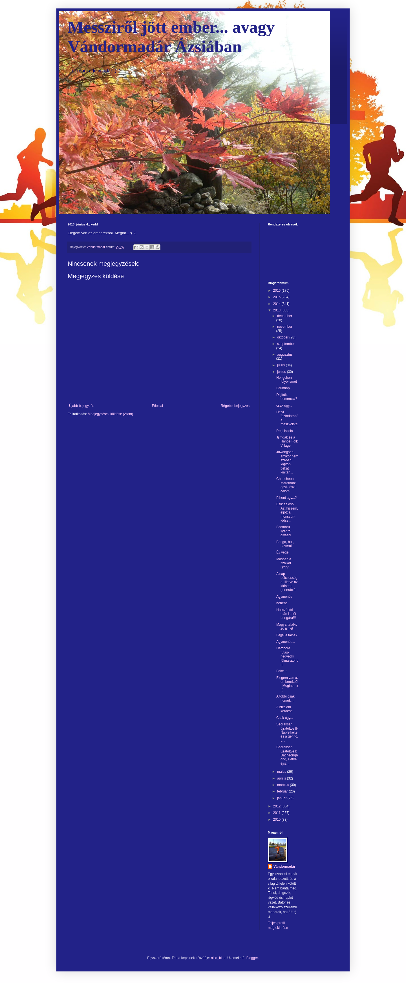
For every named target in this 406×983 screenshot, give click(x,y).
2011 (277, 813)
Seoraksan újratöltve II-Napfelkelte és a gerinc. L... (287, 732)
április (282, 778)
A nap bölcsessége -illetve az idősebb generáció (287, 582)
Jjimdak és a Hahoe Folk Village (287, 441)
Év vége (282, 552)
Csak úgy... (284, 718)
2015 (277, 297)
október (283, 337)
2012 (277, 806)
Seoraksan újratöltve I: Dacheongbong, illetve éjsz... (287, 755)
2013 (277, 310)
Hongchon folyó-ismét (286, 380)
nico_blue (218, 958)
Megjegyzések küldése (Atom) (110, 414)
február (283, 791)
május (282, 772)
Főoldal (157, 406)
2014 (277, 304)
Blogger (252, 958)
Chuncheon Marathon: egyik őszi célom (286, 485)
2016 (277, 291)
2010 (277, 820)
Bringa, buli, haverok (285, 544)
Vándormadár (284, 867)
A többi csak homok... (285, 698)
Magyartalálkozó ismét (286, 626)
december (284, 316)
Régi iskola (284, 431)
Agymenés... (285, 642)
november (284, 327)
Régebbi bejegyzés (235, 406)
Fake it (281, 671)
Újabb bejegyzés (81, 406)
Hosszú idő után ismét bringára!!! (286, 614)
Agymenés (284, 597)
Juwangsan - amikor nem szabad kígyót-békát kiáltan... (287, 462)
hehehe (282, 603)
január (282, 798)
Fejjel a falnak (286, 635)
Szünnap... (284, 388)
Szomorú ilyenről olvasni (283, 531)
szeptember (286, 344)
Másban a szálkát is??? (283, 563)
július (281, 365)
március (283, 785)
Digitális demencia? (286, 397)
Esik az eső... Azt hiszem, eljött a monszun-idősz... (287, 512)
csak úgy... (284, 406)
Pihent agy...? (286, 498)
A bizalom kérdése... (285, 709)
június (282, 372)
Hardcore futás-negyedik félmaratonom (287, 656)
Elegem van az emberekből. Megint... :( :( (287, 684)
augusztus (285, 355)
